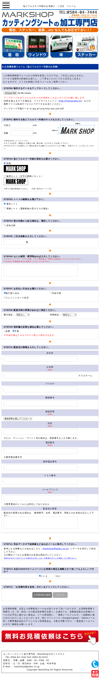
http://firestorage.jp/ (70, 101)
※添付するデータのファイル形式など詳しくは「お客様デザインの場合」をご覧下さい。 (40, 558)
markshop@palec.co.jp (55, 548)
